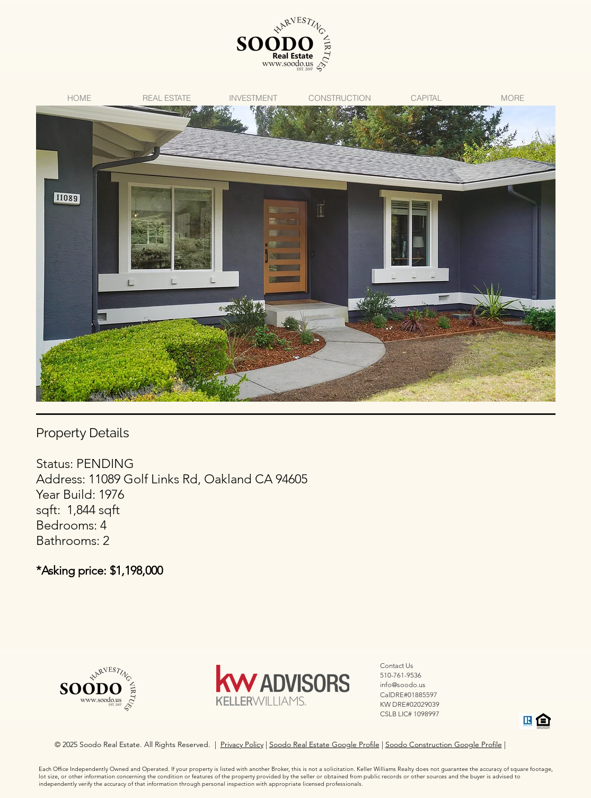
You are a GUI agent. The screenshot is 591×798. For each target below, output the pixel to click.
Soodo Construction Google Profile (443, 744)
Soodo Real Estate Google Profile (324, 744)
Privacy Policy (241, 744)
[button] (295, 254)
